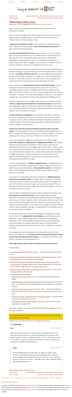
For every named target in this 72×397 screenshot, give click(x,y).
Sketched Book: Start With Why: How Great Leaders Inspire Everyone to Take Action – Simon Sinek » (44, 17)
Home (3, 378)
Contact (23, 1)
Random (48, 1)
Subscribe (34, 378)
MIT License (32, 387)
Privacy (23, 378)
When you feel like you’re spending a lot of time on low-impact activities (33, 257)
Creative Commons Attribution (30, 389)
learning (43, 24)
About (7, 378)
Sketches (58, 378)
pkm (39, 24)
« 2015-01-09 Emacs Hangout (14, 17)
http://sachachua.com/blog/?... (24, 359)
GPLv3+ (67, 385)
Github (15, 382)
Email (3, 382)
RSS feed (40, 378)
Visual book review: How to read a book (24, 289)
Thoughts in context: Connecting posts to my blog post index (31, 296)
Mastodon (9, 382)
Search (36, 1)
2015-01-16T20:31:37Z (56, 347)
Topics (11, 1)
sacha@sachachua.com (31, 385)
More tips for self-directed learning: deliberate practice (27, 269)
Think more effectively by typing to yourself (24, 252)
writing (49, 24)
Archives (17, 378)
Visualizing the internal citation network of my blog (28, 301)
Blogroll (46, 378)
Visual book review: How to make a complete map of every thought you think (36, 282)
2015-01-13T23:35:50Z (56, 328)
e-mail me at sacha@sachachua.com (38, 321)
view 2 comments (19, 321)
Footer (61, 1)
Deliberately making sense (22, 22)
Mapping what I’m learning (20, 277)
